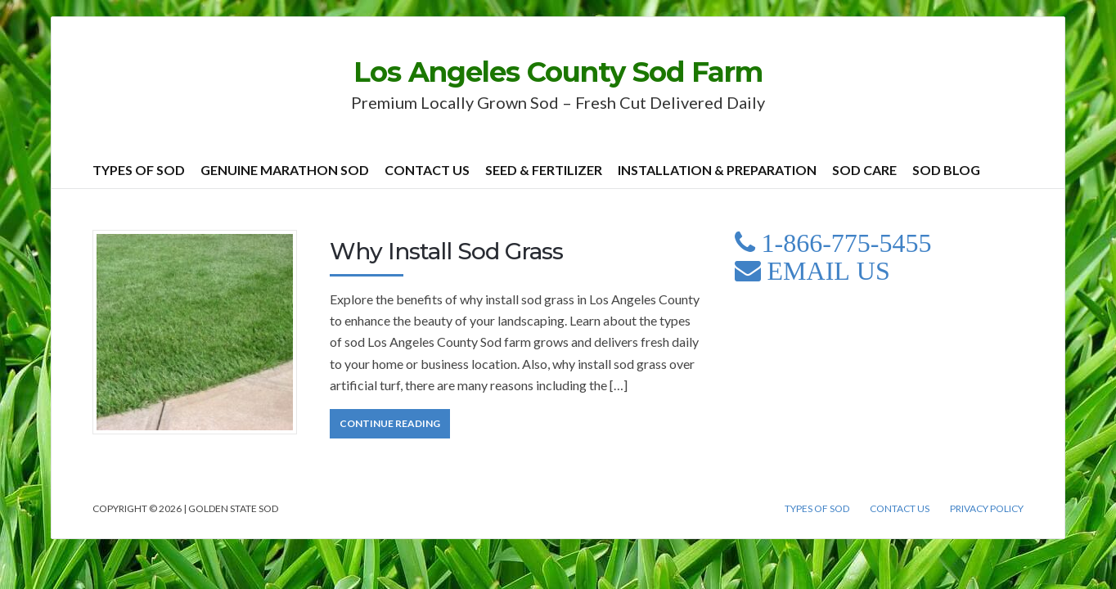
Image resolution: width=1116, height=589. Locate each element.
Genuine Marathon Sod (284, 170)
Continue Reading (390, 423)
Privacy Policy (987, 509)
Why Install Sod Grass (446, 251)
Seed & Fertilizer (543, 170)
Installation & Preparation (717, 170)
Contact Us (427, 170)
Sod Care (864, 170)
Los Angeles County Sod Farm (558, 72)
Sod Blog (946, 170)
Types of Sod (138, 170)
